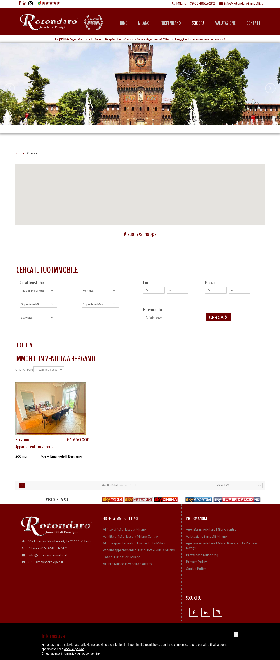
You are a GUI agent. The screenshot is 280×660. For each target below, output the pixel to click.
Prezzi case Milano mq (202, 555)
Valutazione (225, 23)
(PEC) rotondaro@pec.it (45, 562)
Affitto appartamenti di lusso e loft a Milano (134, 543)
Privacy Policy (196, 561)
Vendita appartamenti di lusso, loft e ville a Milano (139, 550)
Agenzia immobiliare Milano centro (211, 529)
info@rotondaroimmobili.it (241, 3)
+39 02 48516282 (53, 548)
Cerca (218, 317)
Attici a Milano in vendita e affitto (127, 564)
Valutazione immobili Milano (206, 536)
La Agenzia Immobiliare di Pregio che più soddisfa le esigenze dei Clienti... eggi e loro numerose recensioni (140, 39)
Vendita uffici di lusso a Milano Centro (130, 536)
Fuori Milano (170, 23)
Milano (143, 23)
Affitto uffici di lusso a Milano (124, 529)
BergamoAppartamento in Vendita (34, 443)
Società (198, 23)
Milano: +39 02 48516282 (193, 3)
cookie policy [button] (74, 649)
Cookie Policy (196, 568)
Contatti (254, 23)
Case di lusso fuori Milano (121, 557)
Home (123, 23)
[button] (236, 634)
